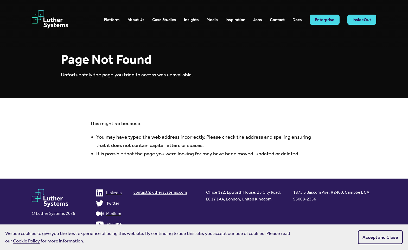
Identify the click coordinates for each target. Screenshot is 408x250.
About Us (136, 20)
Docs (297, 20)
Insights (191, 20)
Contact (277, 20)
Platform (112, 20)
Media (212, 20)
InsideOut (362, 19)
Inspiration (235, 20)
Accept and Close (380, 237)
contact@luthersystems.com (160, 192)
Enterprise (324, 19)
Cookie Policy (26, 241)
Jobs (257, 20)
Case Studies (164, 20)
